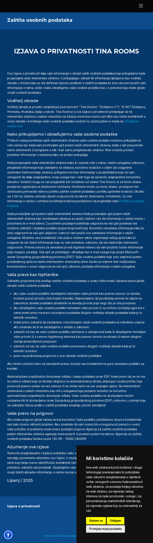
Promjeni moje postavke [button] (105, 528)
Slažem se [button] (96, 520)
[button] (8, 535)
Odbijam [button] (115, 520)
